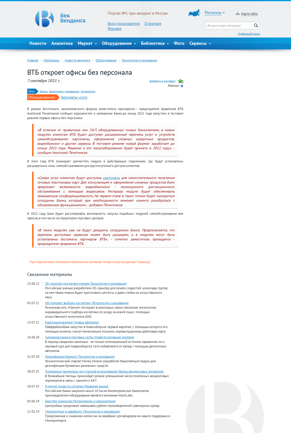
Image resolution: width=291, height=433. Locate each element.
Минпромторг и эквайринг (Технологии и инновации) (82, 411)
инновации (72, 91)
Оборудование (119, 43)
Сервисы (200, 43)
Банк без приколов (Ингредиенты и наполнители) (80, 401)
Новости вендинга (77, 60)
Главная (32, 60)
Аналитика (62, 43)
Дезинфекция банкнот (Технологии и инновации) (80, 356)
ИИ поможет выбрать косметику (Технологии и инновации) (87, 303)
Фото (179, 43)
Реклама (114, 28)
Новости (37, 43)
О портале (152, 23)
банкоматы (56, 91)
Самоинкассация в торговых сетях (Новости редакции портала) (89, 337)
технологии (88, 91)
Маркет (87, 43)
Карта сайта (249, 13)
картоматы (111, 177)
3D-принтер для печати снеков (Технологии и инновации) (86, 283)
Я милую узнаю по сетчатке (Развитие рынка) (76, 386)
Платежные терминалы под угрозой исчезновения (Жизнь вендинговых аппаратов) (104, 371)
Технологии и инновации (139, 60)
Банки (44, 91)
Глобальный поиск (249, 33)
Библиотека (155, 43)
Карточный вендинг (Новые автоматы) (72, 322)
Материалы (51, 60)
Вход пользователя (123, 23)
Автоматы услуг (74, 97)
